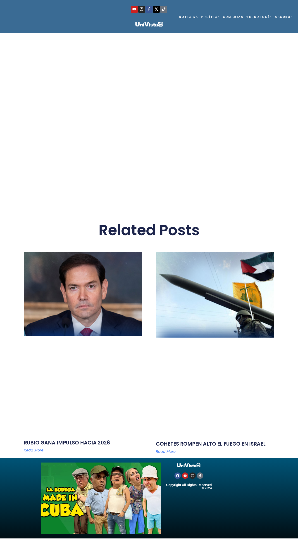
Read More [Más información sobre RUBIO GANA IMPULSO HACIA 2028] (33, 450)
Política (210, 17)
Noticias (188, 17)
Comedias (233, 17)
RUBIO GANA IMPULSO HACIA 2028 (67, 442)
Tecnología (259, 17)
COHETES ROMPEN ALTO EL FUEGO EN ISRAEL (211, 443)
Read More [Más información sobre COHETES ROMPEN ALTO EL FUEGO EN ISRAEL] (166, 451)
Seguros (284, 17)
